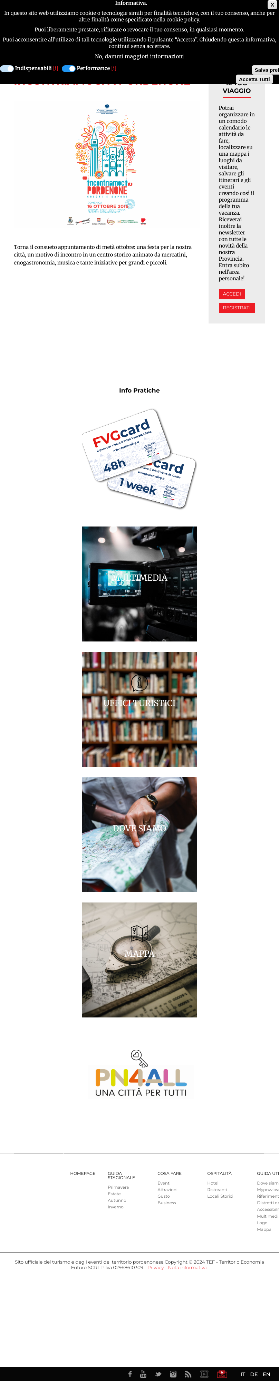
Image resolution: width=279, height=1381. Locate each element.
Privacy (155, 1268)
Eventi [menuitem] (164, 1183)
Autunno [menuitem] (117, 1200)
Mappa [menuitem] (264, 1229)
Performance (93, 68)
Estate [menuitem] (114, 1194)
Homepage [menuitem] (82, 1173)
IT (243, 1374)
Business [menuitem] (166, 1203)
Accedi (232, 294)
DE (254, 1374)
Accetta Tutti (254, 79)
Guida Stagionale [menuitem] (121, 1175)
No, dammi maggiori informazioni (139, 56)
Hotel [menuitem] (212, 1183)
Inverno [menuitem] (116, 1207)
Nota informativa (187, 1268)
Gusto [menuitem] (163, 1196)
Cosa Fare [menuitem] (169, 1173)
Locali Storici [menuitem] (220, 1196)
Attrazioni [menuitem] (167, 1189)
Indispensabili (33, 68)
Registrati (237, 308)
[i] (55, 68)
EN (266, 1374)
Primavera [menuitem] (118, 1187)
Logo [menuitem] (262, 1223)
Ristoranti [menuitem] (217, 1189)
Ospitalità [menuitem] (219, 1173)
